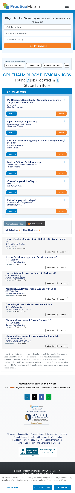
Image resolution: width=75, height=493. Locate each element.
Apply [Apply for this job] (61, 113)
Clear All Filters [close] (36, 223)
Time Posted (33, 65)
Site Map (56, 443)
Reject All (62, 489)
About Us (11, 434)
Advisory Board (37, 434)
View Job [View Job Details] (12, 113)
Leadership (23, 434)
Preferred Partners (38, 437)
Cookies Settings (11, 489)
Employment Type (52, 65)
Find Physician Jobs (37, 45)
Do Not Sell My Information (50, 440)
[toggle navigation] (67, 6)
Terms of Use (22, 443)
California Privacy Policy (24, 440)
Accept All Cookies (42, 489)
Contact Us (52, 434)
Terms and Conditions (40, 443)
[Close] (71, 479)
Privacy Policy (56, 437)
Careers (63, 434)
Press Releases (20, 437)
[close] (12, 230)
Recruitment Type (14, 65)
